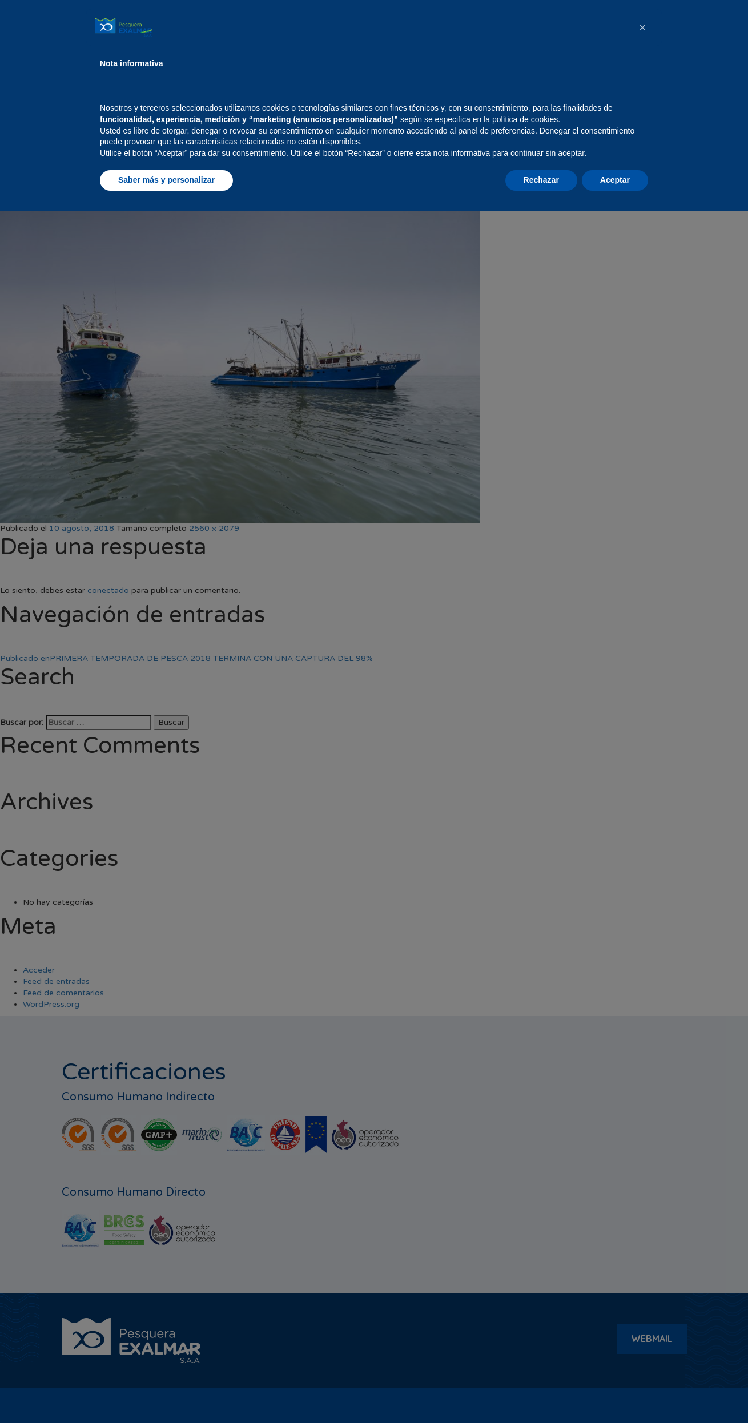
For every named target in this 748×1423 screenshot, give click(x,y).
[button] (642, 1239)
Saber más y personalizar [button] (166, 1391)
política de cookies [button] (525, 1331)
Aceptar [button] (615, 1391)
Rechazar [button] (541, 1391)
